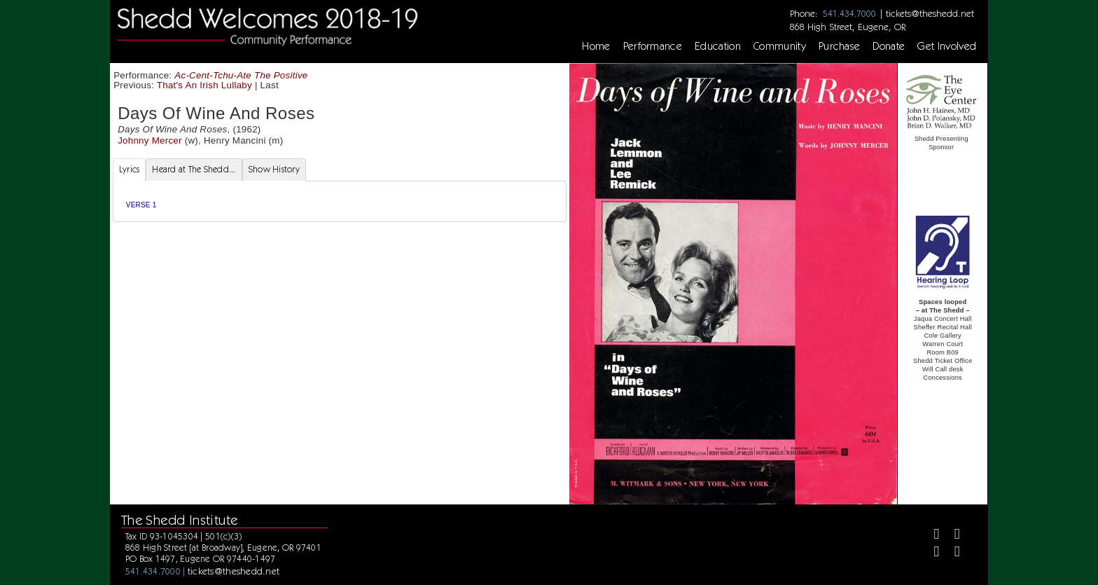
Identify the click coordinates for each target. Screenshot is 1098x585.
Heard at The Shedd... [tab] (193, 169)
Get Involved (946, 46)
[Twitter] (951, 535)
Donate (889, 46)
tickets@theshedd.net (930, 13)
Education (718, 46)
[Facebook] (931, 535)
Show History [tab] (274, 169)
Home (596, 46)
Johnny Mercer (150, 140)
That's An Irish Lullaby (204, 85)
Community (779, 46)
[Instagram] (931, 553)
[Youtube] (951, 553)
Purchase (840, 46)
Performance (653, 46)
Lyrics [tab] (129, 169)
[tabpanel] (339, 201)
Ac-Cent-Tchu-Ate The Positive (240, 75)
